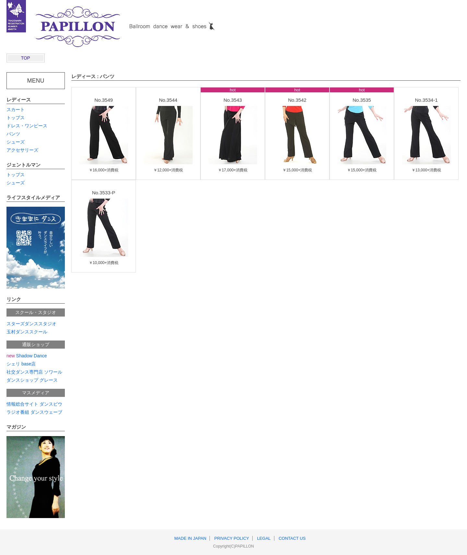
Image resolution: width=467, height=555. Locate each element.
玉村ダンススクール (26, 331)
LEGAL (264, 538)
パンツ (13, 133)
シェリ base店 (21, 363)
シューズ (15, 142)
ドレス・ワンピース (26, 125)
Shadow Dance (26, 355)
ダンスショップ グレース (32, 380)
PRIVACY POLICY (231, 538)
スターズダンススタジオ (31, 323)
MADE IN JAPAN (190, 538)
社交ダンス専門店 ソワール (34, 372)
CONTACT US (292, 538)
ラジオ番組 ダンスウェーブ (34, 412)
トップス (15, 117)
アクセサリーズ (22, 150)
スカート (15, 109)
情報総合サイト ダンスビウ (34, 404)
